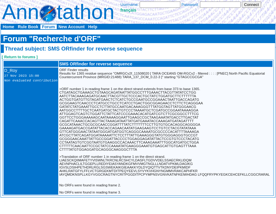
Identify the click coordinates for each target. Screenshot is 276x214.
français (128, 10)
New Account (72, 26)
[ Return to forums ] (20, 57)
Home (8, 26)
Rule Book (28, 26)
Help (92, 26)
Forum (48, 26)
